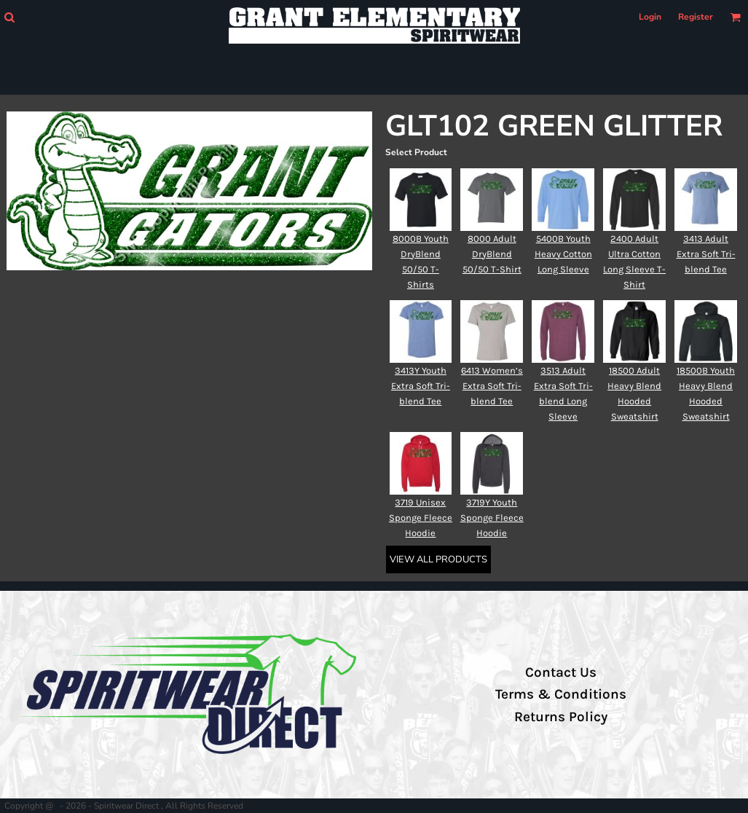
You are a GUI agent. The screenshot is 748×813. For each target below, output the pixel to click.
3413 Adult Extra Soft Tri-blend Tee (706, 254)
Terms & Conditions (560, 694)
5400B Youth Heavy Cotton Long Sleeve (563, 254)
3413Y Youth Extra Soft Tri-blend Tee (420, 385)
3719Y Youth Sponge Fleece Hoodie (492, 517)
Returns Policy (560, 717)
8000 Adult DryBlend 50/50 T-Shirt (491, 254)
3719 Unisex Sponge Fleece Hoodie (420, 517)
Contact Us (561, 672)
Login (650, 17)
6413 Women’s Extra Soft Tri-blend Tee (492, 385)
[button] (9, 17)
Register (695, 17)
